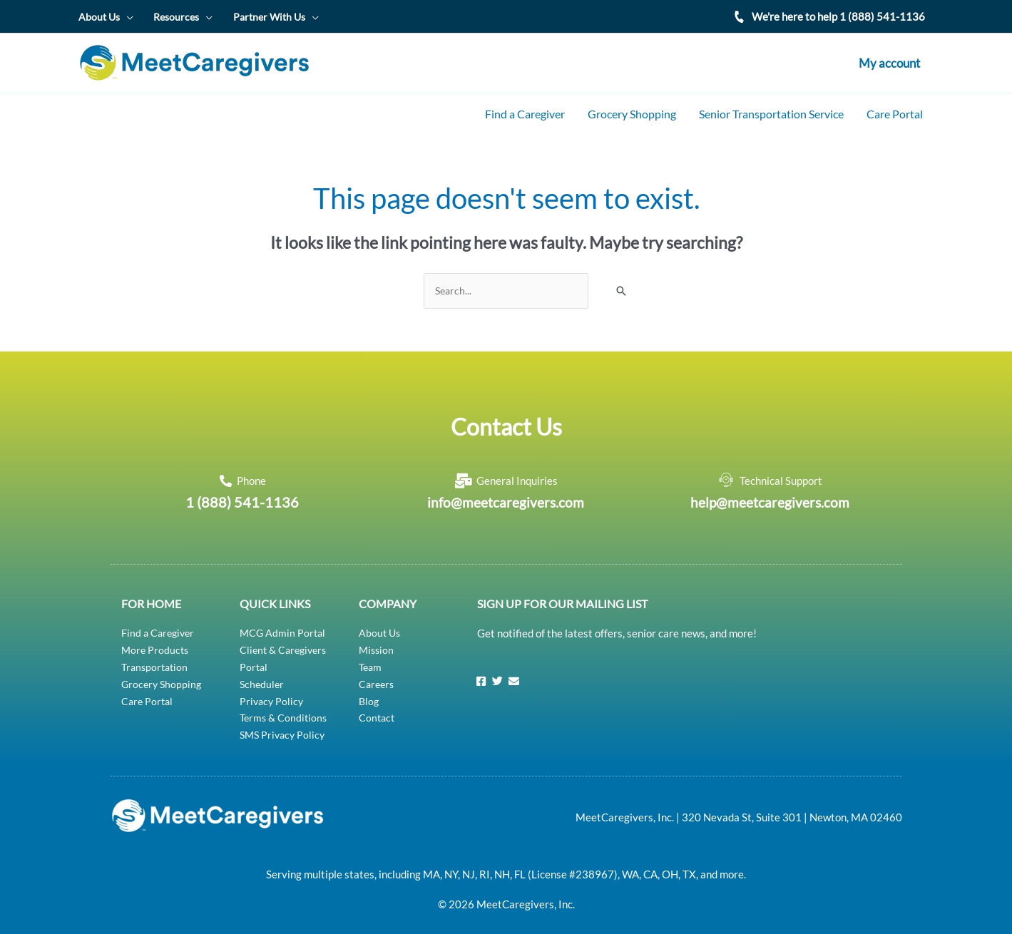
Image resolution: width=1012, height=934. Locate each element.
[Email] (513, 671)
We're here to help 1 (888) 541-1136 (838, 15)
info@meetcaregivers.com (505, 493)
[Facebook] (480, 671)
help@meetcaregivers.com (770, 493)
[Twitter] (497, 671)
